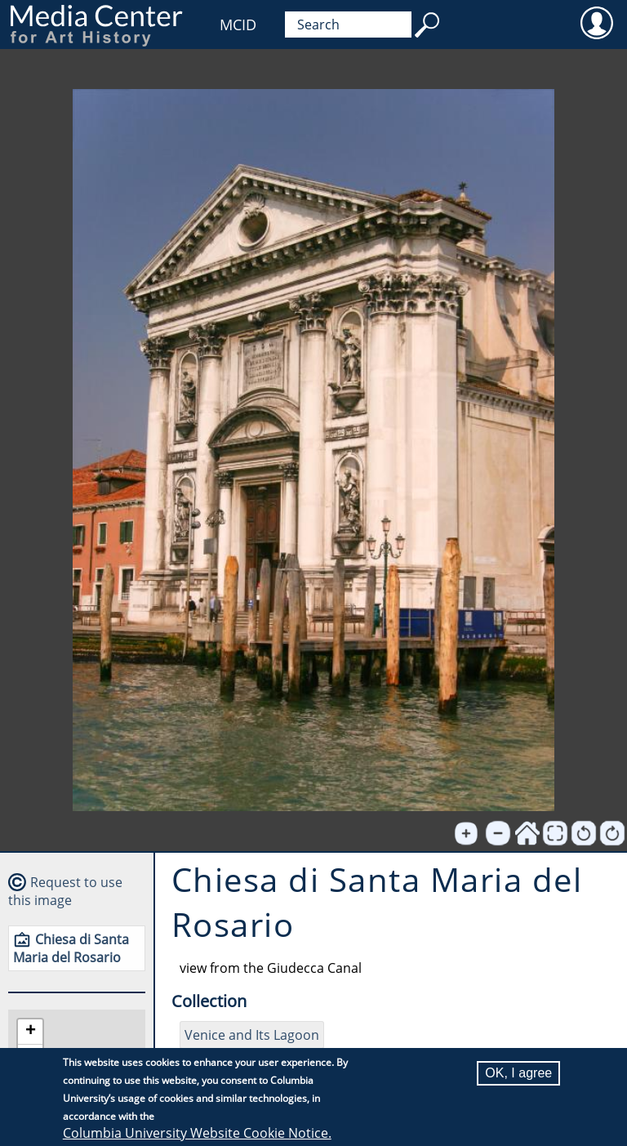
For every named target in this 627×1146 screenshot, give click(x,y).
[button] (30, 1032)
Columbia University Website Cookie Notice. (197, 1134)
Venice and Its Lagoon (252, 1035)
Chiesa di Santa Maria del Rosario (71, 948)
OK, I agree (518, 1074)
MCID (238, 24)
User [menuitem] (596, 22)
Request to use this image (65, 891)
